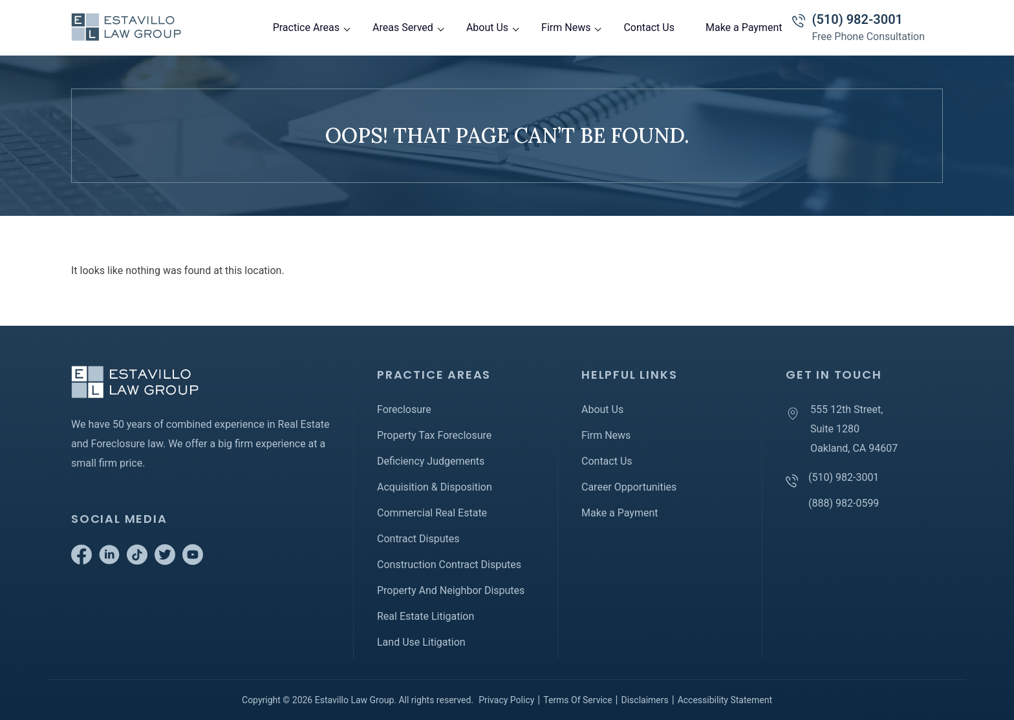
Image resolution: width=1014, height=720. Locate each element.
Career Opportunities (628, 487)
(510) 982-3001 (857, 19)
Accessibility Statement (725, 700)
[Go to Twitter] (165, 561)
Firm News (565, 27)
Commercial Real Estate (432, 513)
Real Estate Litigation (425, 616)
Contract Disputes (418, 539)
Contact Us (648, 27)
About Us (487, 27)
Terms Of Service (577, 700)
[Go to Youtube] (192, 561)
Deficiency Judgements (430, 461)
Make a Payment (744, 27)
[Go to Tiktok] (137, 561)
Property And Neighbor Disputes (450, 590)
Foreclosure (404, 409)
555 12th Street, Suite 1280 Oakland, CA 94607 (854, 428)
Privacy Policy (506, 700)
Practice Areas (306, 27)
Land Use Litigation (421, 642)
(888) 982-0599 (843, 503)
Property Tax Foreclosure (434, 435)
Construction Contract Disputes (449, 564)
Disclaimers (644, 700)
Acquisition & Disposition (434, 487)
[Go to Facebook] (81, 561)
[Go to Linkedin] (109, 561)
